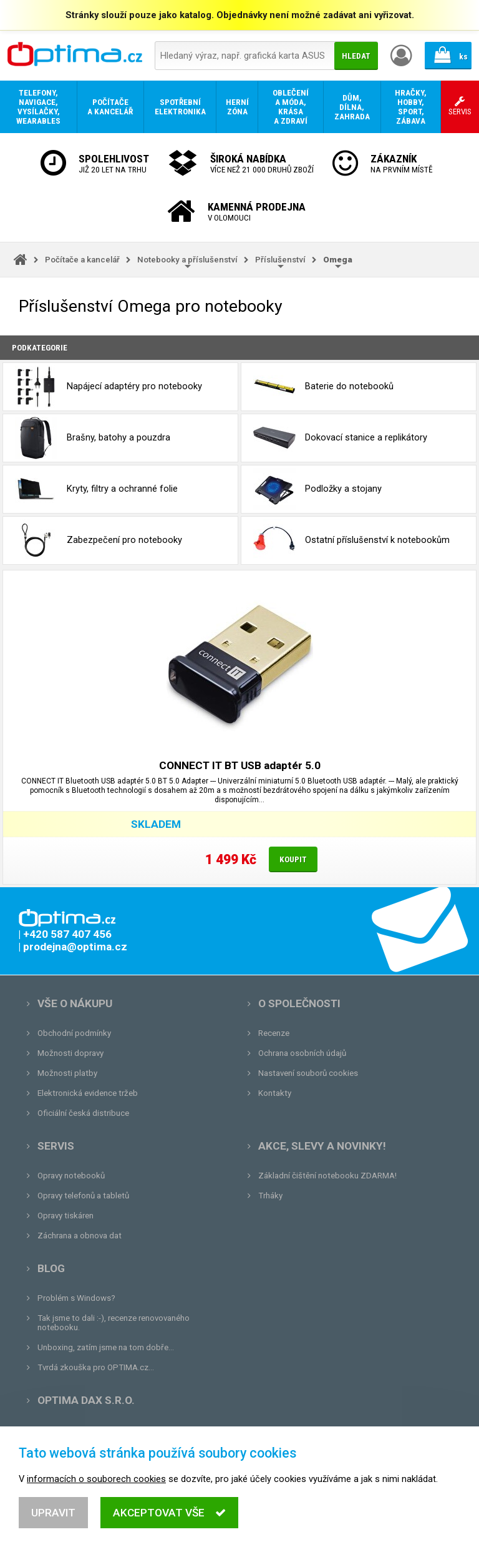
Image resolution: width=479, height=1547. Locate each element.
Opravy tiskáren (65, 1215)
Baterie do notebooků (323, 387)
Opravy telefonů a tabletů (83, 1195)
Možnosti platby (67, 1073)
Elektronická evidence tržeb (87, 1093)
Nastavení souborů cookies (308, 1073)
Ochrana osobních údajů (302, 1053)
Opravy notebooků (71, 1175)
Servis (55, 1146)
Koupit (293, 859)
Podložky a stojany (317, 489)
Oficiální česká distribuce (83, 1113)
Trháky (270, 1195)
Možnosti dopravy (70, 1053)
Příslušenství (280, 259)
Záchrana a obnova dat (79, 1235)
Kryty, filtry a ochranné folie (96, 489)
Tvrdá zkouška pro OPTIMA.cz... (95, 1367)
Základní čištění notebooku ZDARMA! (327, 1175)
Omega (337, 259)
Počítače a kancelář (82, 259)
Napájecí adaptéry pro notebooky (108, 387)
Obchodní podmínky (74, 1033)
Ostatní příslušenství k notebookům (351, 540)
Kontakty (274, 1093)
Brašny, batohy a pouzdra (92, 438)
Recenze (273, 1033)
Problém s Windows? (76, 1298)
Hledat (356, 56)
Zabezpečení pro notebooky (98, 540)
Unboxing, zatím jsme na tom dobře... (105, 1347)
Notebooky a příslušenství (187, 259)
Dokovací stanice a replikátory (340, 438)
